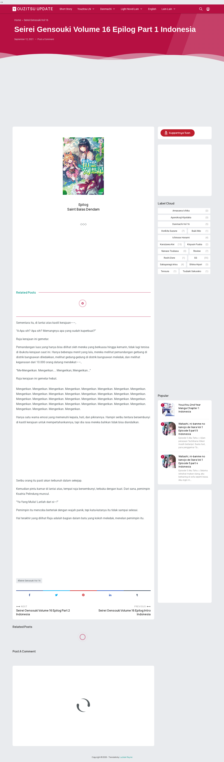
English (152, 9)
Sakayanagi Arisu (169, 264)
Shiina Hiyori (195, 264)
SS (195, 257)
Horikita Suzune (169, 231)
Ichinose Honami (181, 237)
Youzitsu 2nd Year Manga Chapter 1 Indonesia (189, 408)
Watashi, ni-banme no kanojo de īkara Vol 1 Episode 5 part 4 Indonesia (191, 461)
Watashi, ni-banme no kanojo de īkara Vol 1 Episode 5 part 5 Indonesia (191, 429)
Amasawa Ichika (181, 210)
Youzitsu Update (33, 8)
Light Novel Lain (130, 9)
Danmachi (106, 9)
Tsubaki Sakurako (192, 271)
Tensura (165, 271)
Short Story (66, 9)
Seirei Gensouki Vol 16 (30, 580)
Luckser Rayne (126, 757)
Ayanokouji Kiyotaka (181, 217)
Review (197, 251)
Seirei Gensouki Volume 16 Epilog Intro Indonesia (124, 612)
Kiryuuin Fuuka (194, 244)
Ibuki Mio (196, 231)
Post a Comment (45, 39)
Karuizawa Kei (167, 244)
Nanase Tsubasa (170, 251)
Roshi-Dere (169, 257)
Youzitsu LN (84, 9)
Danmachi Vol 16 (181, 224)
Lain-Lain (167, 9)
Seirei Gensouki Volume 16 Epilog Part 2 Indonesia (43, 612)
